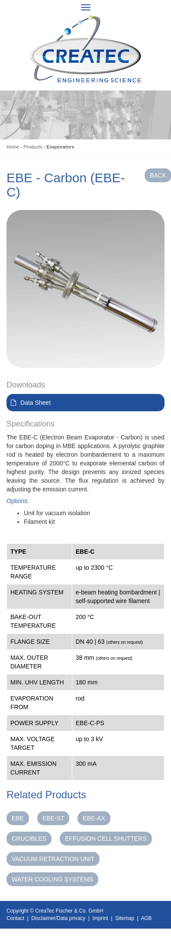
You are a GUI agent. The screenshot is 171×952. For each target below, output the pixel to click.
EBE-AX (94, 818)
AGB (146, 918)
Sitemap (124, 918)
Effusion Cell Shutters (106, 838)
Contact (15, 918)
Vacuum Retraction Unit (53, 858)
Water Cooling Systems (52, 879)
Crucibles (29, 838)
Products (32, 146)
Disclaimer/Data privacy (58, 918)
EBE (18, 818)
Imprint (100, 918)
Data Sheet (35, 402)
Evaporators (60, 146)
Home (12, 146)
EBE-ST (53, 818)
